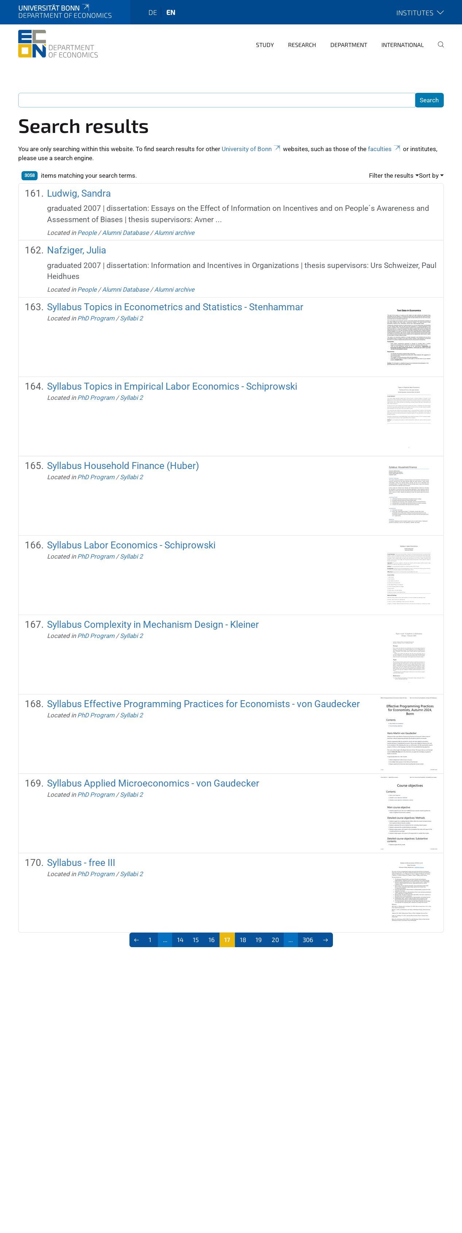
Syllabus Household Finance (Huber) (123, 465)
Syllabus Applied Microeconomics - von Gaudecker (153, 783)
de (152, 12)
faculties (384, 149)
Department (348, 44)
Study (265, 44)
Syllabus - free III (81, 862)
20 (275, 939)
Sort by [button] (429, 175)
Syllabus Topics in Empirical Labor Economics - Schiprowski (172, 386)
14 (180, 939)
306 (308, 939)
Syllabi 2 (131, 318)
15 (196, 939)
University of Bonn (252, 149)
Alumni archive (174, 232)
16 (212, 939)
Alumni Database (125, 232)
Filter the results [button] (391, 175)
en (170, 12)
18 (243, 939)
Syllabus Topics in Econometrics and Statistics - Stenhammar (175, 307)
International (402, 44)
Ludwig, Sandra (79, 193)
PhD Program (95, 318)
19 (259, 939)
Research (302, 44)
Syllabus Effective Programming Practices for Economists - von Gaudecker (203, 703)
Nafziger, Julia (76, 250)
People (87, 232)
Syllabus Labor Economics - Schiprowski (131, 545)
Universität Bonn (54, 8)
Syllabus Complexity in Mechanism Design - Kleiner (153, 624)
